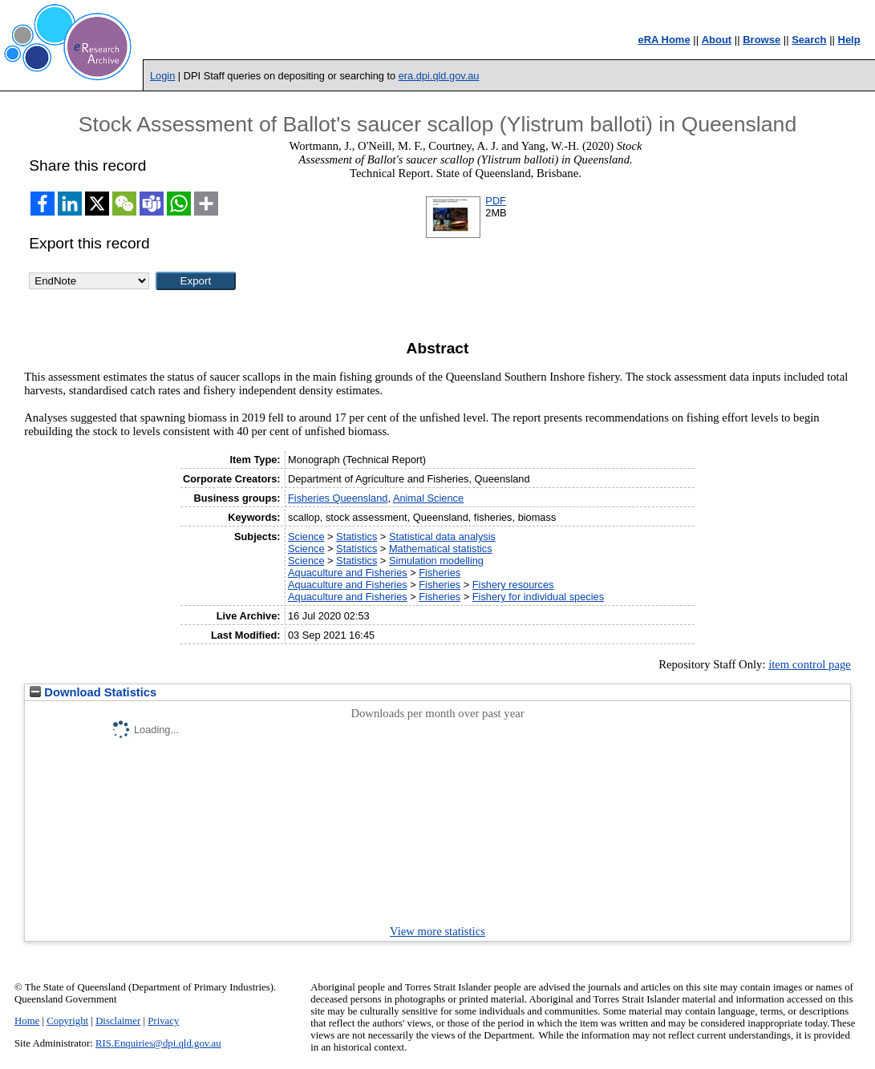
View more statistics (437, 931)
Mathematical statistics (440, 549)
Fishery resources (513, 585)
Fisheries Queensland (337, 498)
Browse (761, 40)
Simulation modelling (436, 561)
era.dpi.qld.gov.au (439, 76)
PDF (495, 201)
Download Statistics (93, 692)
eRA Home (664, 40)
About (717, 40)
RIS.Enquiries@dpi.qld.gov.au (158, 1043)
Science (306, 536)
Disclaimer (117, 1021)
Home (26, 1021)
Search (809, 40)
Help (849, 40)
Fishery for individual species (538, 597)
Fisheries (439, 573)
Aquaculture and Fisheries (347, 573)
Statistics (356, 536)
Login (162, 76)
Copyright (67, 1021)
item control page (809, 664)
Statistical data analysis (442, 536)
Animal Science (428, 498)
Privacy (163, 1021)
